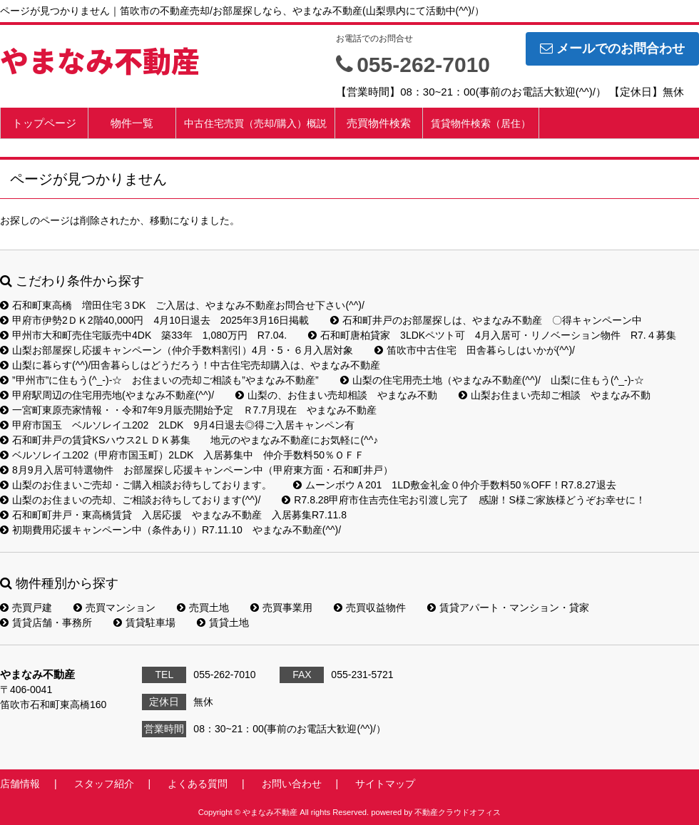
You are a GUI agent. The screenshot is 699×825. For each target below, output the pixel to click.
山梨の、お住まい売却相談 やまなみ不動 (336, 395)
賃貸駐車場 (144, 622)
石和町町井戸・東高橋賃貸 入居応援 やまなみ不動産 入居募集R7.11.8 (173, 515)
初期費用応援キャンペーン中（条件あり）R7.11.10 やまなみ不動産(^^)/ (170, 530)
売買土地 (203, 607)
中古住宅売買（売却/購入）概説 (255, 123)
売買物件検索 (379, 123)
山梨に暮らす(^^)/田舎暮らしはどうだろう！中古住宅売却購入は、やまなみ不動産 (190, 365)
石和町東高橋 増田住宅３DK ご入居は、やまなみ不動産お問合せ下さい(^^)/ (182, 305)
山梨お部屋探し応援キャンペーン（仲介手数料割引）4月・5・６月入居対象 (176, 350)
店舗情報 (20, 783)
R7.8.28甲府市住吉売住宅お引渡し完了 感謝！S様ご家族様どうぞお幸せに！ (463, 500)
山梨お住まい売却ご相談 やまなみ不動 (554, 395)
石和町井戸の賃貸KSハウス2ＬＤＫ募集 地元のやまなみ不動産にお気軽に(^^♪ (189, 440)
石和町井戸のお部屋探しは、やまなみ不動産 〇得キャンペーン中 (486, 320)
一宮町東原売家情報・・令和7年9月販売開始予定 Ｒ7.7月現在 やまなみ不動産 (188, 410)
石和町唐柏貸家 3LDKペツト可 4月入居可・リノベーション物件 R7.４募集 (492, 335)
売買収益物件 (370, 607)
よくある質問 (198, 783)
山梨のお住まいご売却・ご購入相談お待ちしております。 (136, 485)
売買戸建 (26, 607)
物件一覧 (132, 123)
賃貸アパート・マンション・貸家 (508, 607)
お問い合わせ (292, 783)
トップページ (44, 123)
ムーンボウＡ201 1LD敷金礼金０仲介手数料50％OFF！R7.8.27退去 (454, 485)
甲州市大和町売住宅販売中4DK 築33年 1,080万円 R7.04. (143, 335)
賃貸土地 (223, 622)
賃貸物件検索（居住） (481, 123)
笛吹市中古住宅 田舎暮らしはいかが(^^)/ (474, 350)
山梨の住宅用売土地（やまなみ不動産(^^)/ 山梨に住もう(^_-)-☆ (492, 380)
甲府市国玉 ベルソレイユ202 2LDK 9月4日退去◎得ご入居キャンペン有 (177, 425)
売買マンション (114, 607)
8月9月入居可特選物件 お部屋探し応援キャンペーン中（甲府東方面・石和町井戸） (196, 470)
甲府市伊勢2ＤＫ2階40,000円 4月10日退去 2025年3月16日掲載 (154, 320)
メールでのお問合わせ (612, 48)
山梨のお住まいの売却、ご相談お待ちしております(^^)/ (130, 500)
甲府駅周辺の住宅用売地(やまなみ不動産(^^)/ (107, 395)
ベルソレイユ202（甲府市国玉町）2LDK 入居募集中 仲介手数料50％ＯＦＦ (182, 455)
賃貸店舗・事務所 (46, 622)
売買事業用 (281, 607)
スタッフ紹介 (104, 783)
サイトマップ (385, 783)
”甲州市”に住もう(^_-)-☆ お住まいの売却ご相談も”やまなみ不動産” (159, 380)
